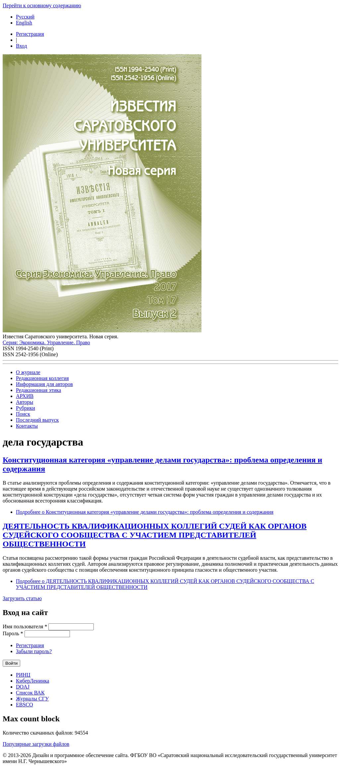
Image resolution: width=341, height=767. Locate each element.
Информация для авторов (44, 384)
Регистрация (30, 34)
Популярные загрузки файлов (36, 744)
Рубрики (25, 408)
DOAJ (22, 687)
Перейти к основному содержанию (42, 5)
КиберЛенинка (32, 681)
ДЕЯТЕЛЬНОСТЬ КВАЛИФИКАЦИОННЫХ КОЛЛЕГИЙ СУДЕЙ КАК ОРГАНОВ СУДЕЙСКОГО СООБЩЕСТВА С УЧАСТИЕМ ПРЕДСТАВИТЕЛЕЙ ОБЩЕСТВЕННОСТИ (155, 535)
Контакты (27, 426)
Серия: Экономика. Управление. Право (46, 342)
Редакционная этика (38, 390)
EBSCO (24, 704)
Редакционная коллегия (42, 378)
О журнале (28, 372)
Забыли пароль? (34, 651)
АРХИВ (24, 396)
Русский (25, 17)
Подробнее (144, 512)
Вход (21, 46)
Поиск (23, 414)
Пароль (13, 633)
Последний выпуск (37, 420)
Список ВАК (30, 692)
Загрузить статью (22, 598)
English (24, 22)
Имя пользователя (25, 626)
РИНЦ (23, 675)
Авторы (24, 402)
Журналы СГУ (32, 698)
